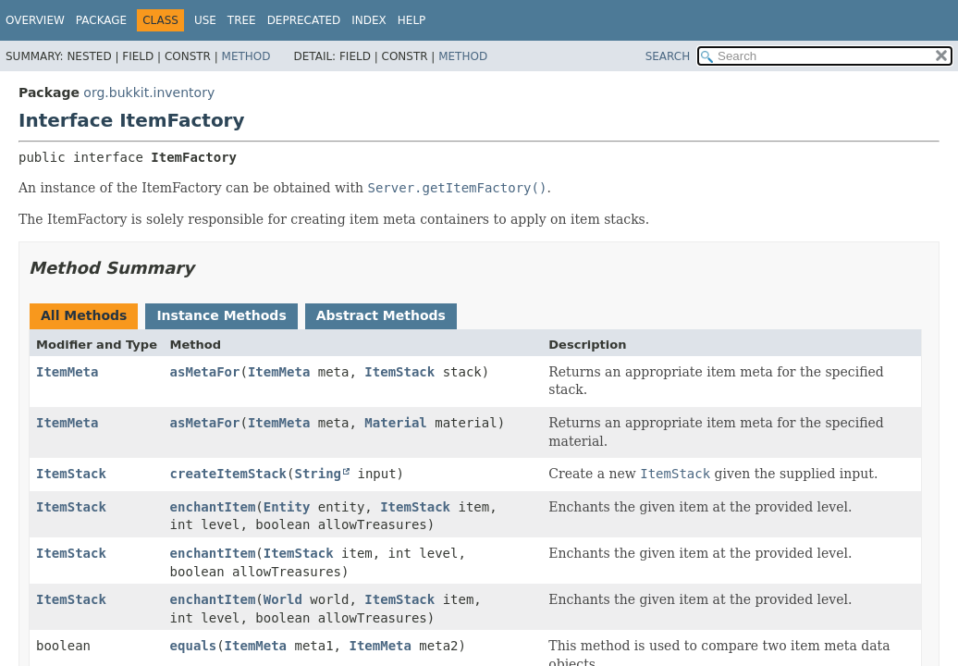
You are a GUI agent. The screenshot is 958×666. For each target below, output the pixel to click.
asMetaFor (205, 371)
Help (412, 20)
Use (205, 20)
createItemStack (228, 473)
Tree (241, 20)
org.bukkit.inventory (149, 92)
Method (246, 56)
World (283, 599)
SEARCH (668, 56)
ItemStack (399, 371)
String (317, 473)
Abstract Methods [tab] (381, 315)
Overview (35, 20)
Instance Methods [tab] (221, 315)
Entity (287, 507)
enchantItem (213, 507)
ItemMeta (67, 371)
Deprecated (304, 20)
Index (369, 20)
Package (101, 20)
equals (193, 645)
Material (395, 422)
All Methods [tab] (84, 315)
